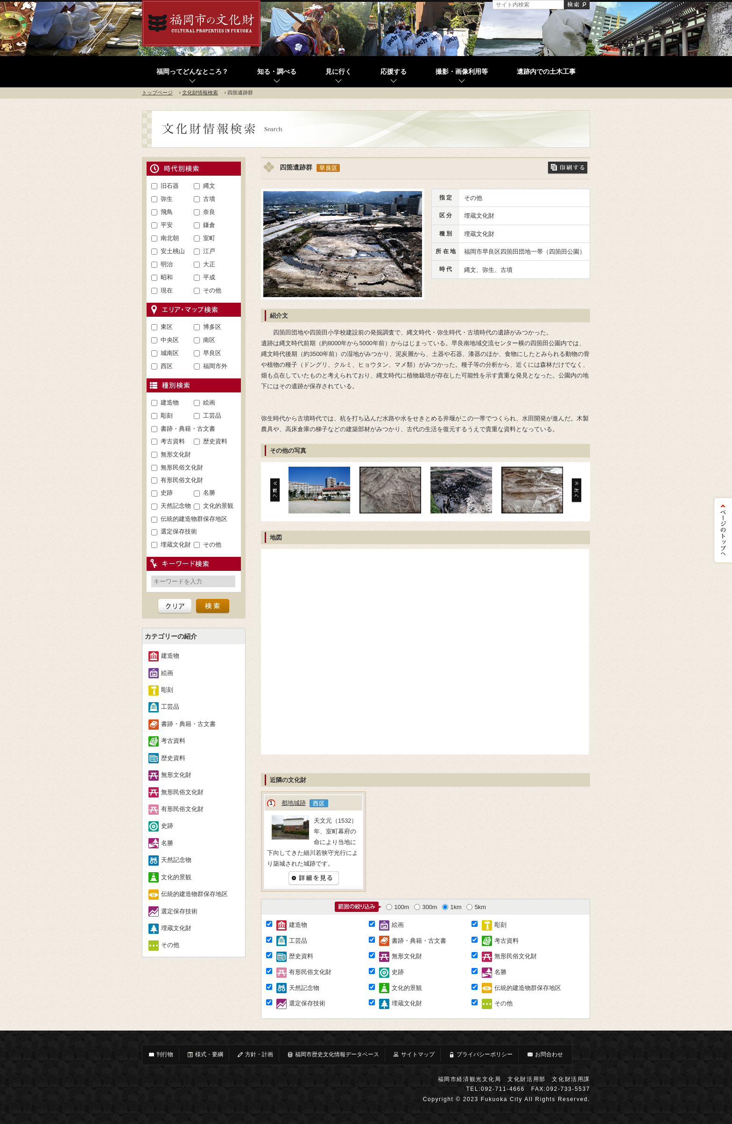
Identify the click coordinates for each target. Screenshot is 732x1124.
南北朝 (170, 238)
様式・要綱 (205, 1054)
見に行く (338, 71)
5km (476, 907)
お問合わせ (545, 1054)
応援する (393, 71)
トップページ (157, 92)
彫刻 (167, 415)
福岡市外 (215, 366)
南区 (209, 339)
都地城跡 (294, 802)
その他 (212, 290)
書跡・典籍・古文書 (188, 428)
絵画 (209, 402)
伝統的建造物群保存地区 (194, 518)
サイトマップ (414, 1054)
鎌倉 (209, 224)
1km (452, 907)
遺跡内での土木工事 (546, 71)
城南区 (170, 352)
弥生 (167, 198)
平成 (209, 277)
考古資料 (173, 441)
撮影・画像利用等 (462, 71)
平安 (167, 224)
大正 (209, 264)
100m (397, 907)
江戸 (209, 251)
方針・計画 (255, 1054)
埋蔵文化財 (176, 544)
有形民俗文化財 (182, 480)
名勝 (209, 492)
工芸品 (212, 415)
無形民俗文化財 (182, 467)
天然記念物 (176, 505)
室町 (209, 238)
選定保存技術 (179, 531)
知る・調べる (276, 71)
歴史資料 (215, 441)
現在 (167, 290)
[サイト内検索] (528, 4)
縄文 (209, 185)
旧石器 (170, 185)
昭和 (167, 277)
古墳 (209, 198)
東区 (167, 326)
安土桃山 (173, 251)
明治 (167, 264)
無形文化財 (176, 454)
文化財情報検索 (200, 92)
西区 (167, 366)
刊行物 (160, 1054)
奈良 (209, 211)
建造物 (170, 402)
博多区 (212, 326)
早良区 (212, 352)
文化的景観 (218, 505)
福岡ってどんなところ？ (192, 71)
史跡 (167, 492)
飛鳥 (167, 211)
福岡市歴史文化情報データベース (333, 1054)
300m (425, 907)
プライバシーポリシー (480, 1054)
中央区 (170, 339)
